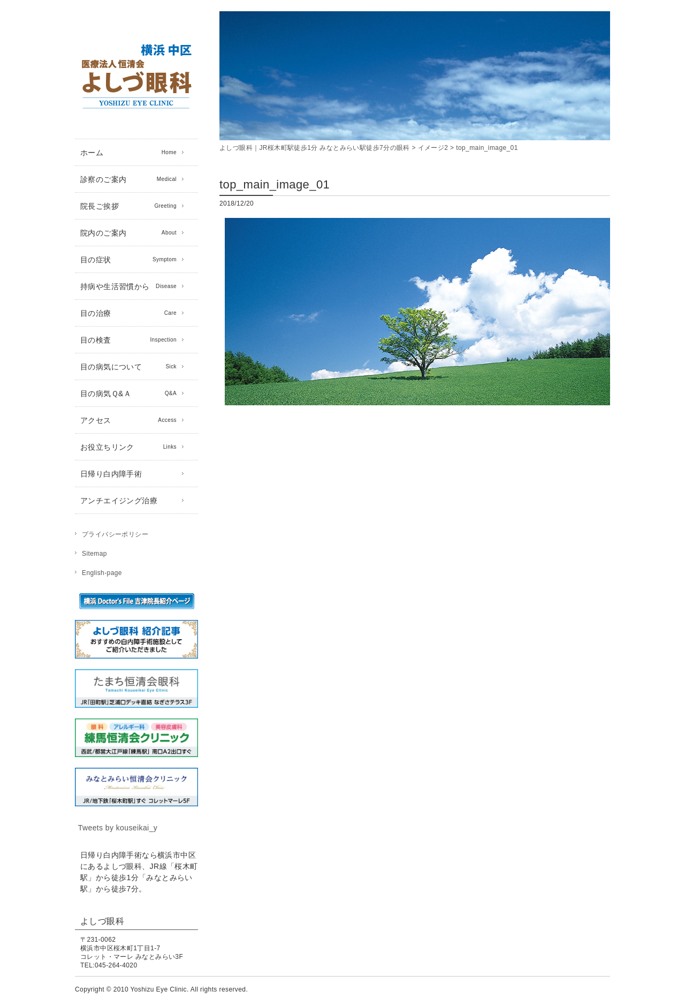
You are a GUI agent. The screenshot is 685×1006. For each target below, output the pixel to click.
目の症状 (128, 259)
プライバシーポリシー (115, 534)
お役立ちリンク (128, 447)
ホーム (128, 152)
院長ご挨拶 (128, 206)
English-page (102, 573)
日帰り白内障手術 (111, 474)
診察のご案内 (128, 179)
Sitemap (94, 553)
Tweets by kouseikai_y (117, 827)
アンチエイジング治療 (118, 500)
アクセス (128, 420)
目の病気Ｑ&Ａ (128, 393)
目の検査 (128, 340)
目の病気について (128, 366)
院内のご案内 (128, 233)
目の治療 (128, 313)
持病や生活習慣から (128, 286)
